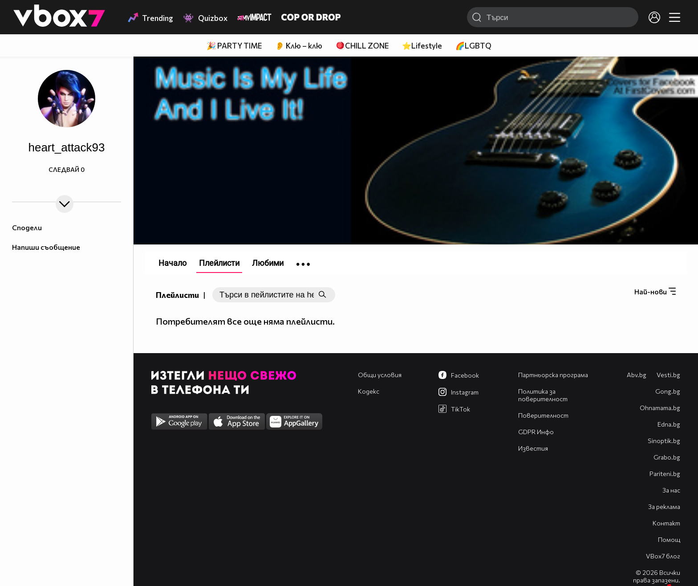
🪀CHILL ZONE (362, 45)
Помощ (669, 539)
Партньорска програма (553, 374)
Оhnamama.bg (660, 407)
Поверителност (543, 415)
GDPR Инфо (536, 431)
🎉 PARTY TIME (234, 45)
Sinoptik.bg (664, 440)
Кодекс (368, 391)
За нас (671, 490)
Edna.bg (668, 424)
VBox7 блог (663, 556)
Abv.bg (636, 374)
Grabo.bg (666, 457)
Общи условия (380, 374)
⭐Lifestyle (422, 45)
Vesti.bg (668, 374)
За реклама (664, 506)
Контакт (666, 523)
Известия (533, 448)
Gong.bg (667, 391)
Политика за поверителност (543, 395)
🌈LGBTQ (473, 45)
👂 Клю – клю (298, 45)
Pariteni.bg (664, 473)
